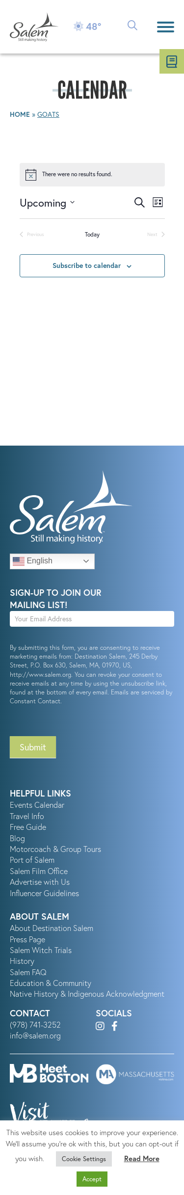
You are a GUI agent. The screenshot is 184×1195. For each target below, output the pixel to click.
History (22, 961)
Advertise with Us (40, 882)
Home (20, 114)
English (33, 561)
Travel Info (27, 816)
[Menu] (165, 26)
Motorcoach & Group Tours (55, 849)
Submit (33, 747)
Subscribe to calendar (87, 265)
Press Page (27, 939)
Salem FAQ (28, 972)
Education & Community (50, 983)
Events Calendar (37, 805)
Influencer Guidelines (44, 893)
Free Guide (28, 827)
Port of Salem (32, 860)
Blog (17, 838)
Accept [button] (92, 1179)
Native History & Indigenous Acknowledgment (87, 994)
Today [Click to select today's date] (92, 234)
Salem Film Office (39, 871)
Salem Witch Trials (41, 950)
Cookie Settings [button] (84, 1159)
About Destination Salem (51, 928)
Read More (141, 1158)
